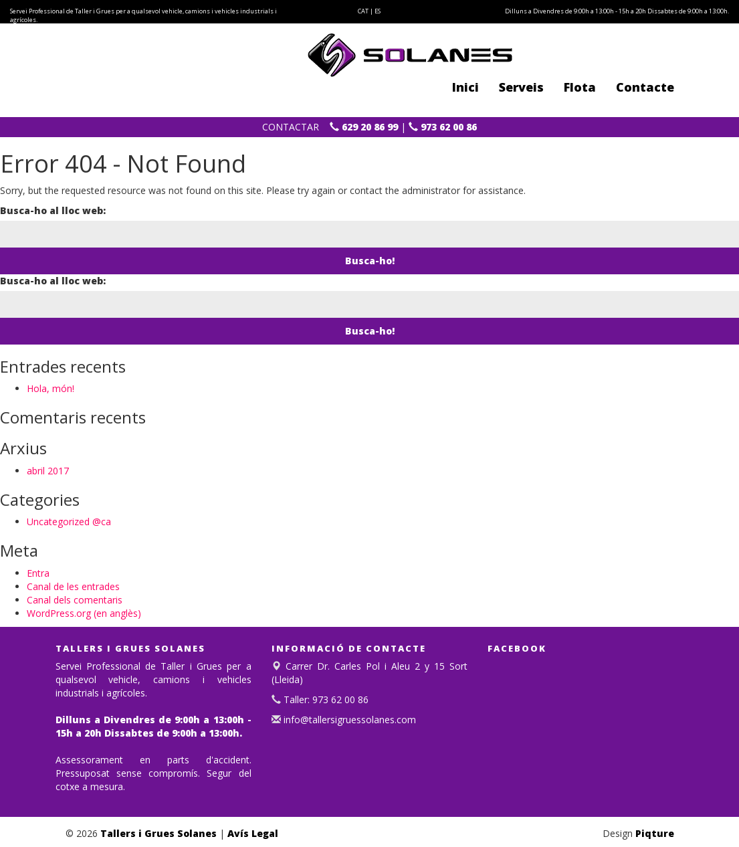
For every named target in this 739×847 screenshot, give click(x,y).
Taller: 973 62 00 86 (324, 699)
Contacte (645, 87)
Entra (38, 573)
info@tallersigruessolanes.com (348, 719)
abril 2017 (48, 470)
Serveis (521, 87)
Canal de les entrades (73, 586)
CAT (363, 11)
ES (378, 11)
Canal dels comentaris (74, 599)
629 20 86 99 (364, 126)
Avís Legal (252, 833)
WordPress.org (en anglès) (84, 613)
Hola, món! (50, 388)
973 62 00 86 (443, 126)
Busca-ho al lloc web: (53, 210)
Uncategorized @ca (69, 521)
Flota (580, 87)
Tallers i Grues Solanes (158, 833)
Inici (465, 87)
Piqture (654, 833)
